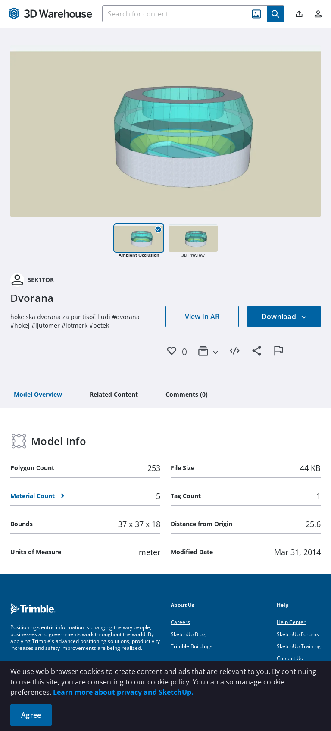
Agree (31, 715)
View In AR (202, 316)
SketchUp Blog (188, 634)
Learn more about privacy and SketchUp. (123, 692)
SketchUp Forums (298, 634)
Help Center (291, 622)
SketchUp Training (299, 646)
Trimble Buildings (191, 646)
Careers (180, 622)
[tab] (38, 395)
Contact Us (290, 658)
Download (284, 316)
